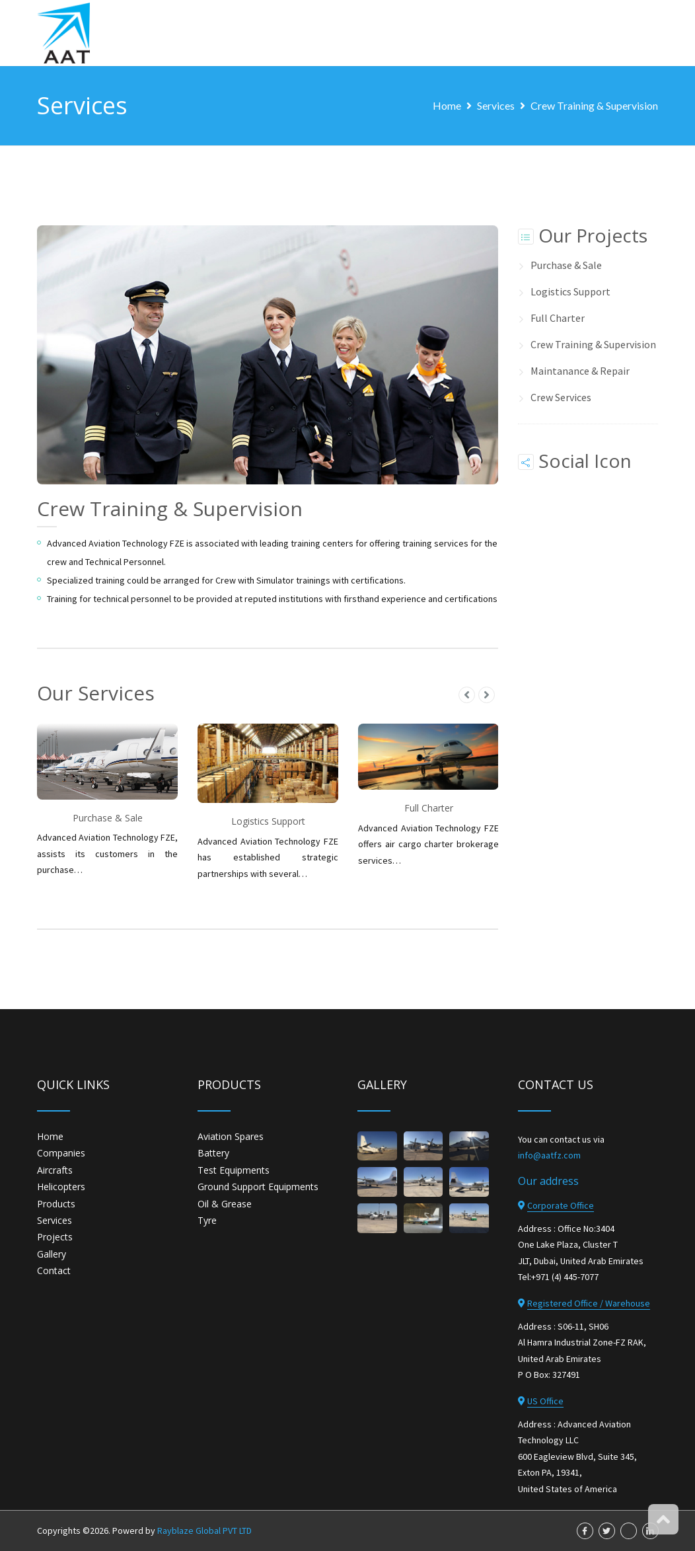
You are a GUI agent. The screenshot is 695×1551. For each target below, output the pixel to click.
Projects (55, 1236)
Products (56, 1203)
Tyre (207, 1220)
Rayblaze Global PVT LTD (204, 1530)
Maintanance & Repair (580, 370)
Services (496, 105)
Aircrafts (55, 1169)
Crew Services (560, 397)
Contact (54, 1270)
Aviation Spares (231, 1136)
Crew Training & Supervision (594, 105)
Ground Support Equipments (258, 1186)
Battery (213, 1153)
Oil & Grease (225, 1203)
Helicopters (61, 1186)
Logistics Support (570, 291)
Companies (61, 1153)
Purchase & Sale (566, 265)
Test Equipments (234, 1169)
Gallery (51, 1253)
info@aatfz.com (549, 1155)
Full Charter (557, 317)
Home (447, 105)
